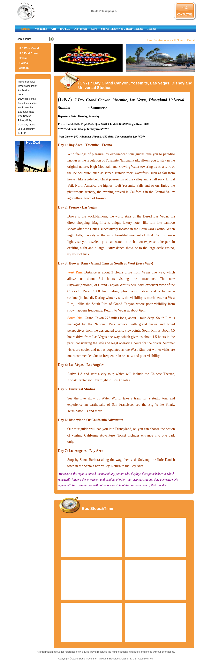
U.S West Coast (29, 48)
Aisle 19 (22, 133)
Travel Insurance (26, 81)
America (163, 40)
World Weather (26, 107)
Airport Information (27, 103)
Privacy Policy (25, 120)
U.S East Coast (28, 53)
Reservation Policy (27, 86)
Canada (24, 67)
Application (24, 90)
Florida (23, 63)
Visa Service (24, 116)
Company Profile (26, 124)
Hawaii (23, 58)
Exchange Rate (26, 111)
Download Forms (27, 99)
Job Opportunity (26, 129)
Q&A (20, 94)
